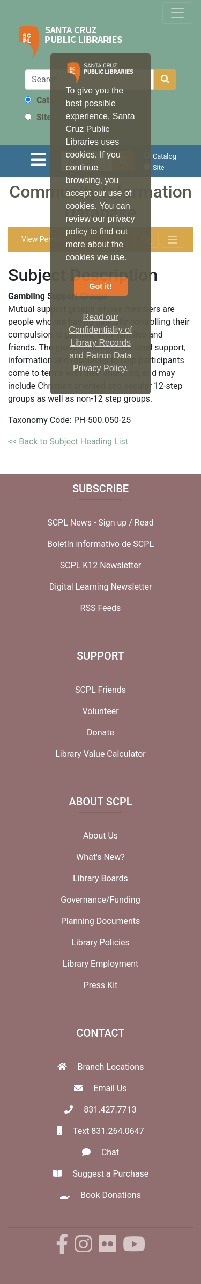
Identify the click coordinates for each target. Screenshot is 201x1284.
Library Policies (100, 942)
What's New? (100, 857)
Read (144, 523)
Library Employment (101, 964)
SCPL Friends (100, 690)
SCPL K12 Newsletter (101, 565)
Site (38, 117)
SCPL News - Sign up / (91, 523)
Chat (110, 1152)
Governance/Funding (100, 900)
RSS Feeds (100, 608)
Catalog (45, 100)
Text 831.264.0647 (108, 1131)
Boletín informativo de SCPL (100, 544)
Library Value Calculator (100, 754)
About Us (100, 836)
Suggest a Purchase (111, 1174)
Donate (100, 732)
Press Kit (101, 985)
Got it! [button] (100, 286)
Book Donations (110, 1195)
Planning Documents (100, 921)
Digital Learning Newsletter (100, 587)
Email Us (109, 1088)
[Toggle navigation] (177, 13)
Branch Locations (111, 1067)
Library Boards (100, 878)
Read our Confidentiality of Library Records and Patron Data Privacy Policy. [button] (100, 342)
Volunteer (100, 711)
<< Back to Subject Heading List (68, 441)
